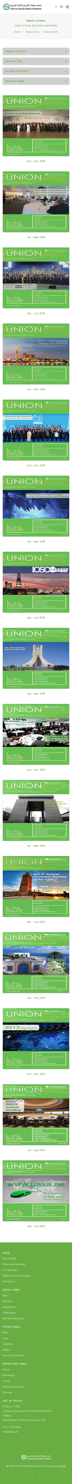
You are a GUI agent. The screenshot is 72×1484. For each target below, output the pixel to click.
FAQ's (6, 1332)
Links (5, 1338)
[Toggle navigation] (67, 7)
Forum (6, 1369)
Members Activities (13, 1318)
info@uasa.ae (10, 1431)
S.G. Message (10, 1270)
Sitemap (7, 1392)
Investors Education (13, 1386)
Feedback (8, 1344)
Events (6, 1381)
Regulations (9, 1307)
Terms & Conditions (13, 1355)
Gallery (6, 1349)
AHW (63, 1466)
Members (8, 1301)
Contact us (8, 1281)
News (6, 1295)
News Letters (51, 32)
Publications (32, 32)
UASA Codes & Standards (17, 1275)
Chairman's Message (14, 1264)
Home (17, 32)
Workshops (9, 1375)
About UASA (9, 1258)
